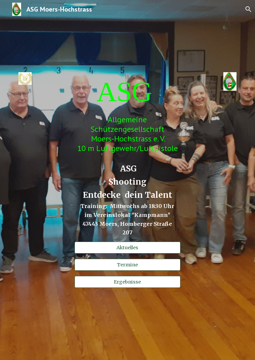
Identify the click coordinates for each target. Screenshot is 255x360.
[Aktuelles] (127, 247)
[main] (128, 91)
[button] (247, 9)
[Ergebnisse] (127, 281)
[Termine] (127, 264)
